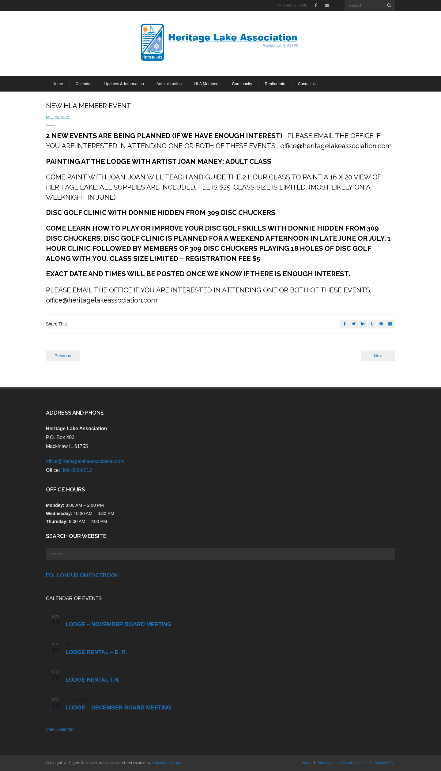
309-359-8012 (76, 470)
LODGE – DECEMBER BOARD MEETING (118, 708)
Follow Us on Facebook (82, 575)
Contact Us (384, 763)
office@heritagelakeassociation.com (85, 461)
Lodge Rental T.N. (93, 680)
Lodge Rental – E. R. (96, 652)
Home (306, 763)
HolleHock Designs (167, 763)
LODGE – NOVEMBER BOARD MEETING (119, 624)
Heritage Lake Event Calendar (343, 763)
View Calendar (60, 729)
